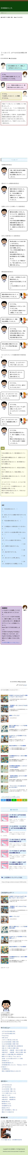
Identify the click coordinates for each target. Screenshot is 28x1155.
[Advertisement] (14, 34)
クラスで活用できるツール (9, 1093)
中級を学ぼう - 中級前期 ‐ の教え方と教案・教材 (14, 1052)
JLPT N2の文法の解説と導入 (8, 1033)
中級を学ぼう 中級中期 (8, 1097)
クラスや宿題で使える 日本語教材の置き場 (11, 1139)
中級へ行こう (6, 1095)
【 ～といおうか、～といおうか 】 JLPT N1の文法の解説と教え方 (17, 828)
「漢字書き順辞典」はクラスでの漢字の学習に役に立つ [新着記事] (18, 776)
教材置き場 (6, 1101)
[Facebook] (8, 800)
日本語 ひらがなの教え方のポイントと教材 (12, 1058)
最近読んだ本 (6, 1108)
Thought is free (21, 1151)
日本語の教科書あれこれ (7, 1062)
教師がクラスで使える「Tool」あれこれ (11, 1056)
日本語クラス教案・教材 (7, 17)
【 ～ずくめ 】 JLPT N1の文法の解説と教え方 (17, 816)
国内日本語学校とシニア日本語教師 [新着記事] (17, 745)
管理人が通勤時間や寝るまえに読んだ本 (11, 1071)
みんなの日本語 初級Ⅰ (8, 1089)
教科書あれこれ (6, 1103)
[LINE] (14, 800)
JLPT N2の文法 (6, 1087)
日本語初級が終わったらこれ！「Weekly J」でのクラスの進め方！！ (14, 1066)
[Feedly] (24, 800)
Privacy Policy (5, 1035)
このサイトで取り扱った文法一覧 (9, 1039)
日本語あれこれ (5, 1060)
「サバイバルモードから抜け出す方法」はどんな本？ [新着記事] (17, 786)
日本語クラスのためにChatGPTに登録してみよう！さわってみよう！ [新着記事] (18, 696)
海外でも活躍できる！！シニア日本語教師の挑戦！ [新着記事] (18, 726)
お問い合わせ (5, 1037)
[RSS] (19, 800)
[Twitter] (3, 800)
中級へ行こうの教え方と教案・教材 (10, 1048)
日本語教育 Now (5, 1069)
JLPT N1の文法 (19, 17)
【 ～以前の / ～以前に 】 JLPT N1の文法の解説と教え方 (17, 863)
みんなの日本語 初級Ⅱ (8, 1091)
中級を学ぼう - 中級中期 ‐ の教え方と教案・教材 (14, 1050)
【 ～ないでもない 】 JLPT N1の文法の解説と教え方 (17, 840)
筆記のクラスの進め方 (8, 1112)
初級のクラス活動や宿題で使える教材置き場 (12, 1054)
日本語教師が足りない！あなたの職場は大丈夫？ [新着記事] (18, 756)
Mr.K (25, 685)
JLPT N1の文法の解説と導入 (8, 1031)
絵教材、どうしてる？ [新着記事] (14, 715)
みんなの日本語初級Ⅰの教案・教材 (10, 1042)
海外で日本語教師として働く (9, 1110)
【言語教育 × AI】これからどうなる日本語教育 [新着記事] (18, 706)
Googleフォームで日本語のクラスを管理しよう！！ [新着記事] (17, 736)
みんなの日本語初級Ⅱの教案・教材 (10, 1044)
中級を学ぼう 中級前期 (8, 1099)
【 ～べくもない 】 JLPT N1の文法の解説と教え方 (17, 852)
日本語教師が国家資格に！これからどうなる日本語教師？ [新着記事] (18, 766)
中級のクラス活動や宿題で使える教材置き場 (12, 1046)
